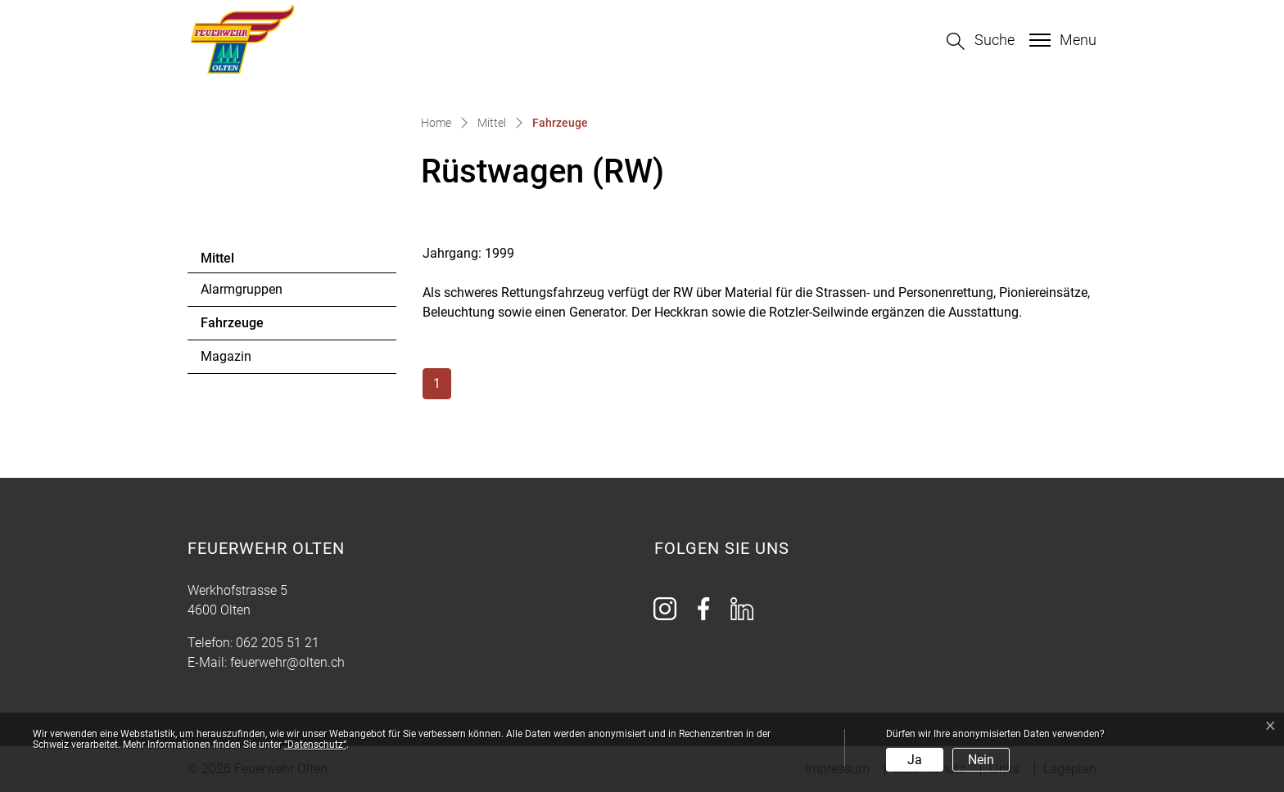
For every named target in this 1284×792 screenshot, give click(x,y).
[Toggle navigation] (1060, 40)
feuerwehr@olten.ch (287, 662)
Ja (914, 759)
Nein (981, 759)
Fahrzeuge (245, 327)
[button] (980, 41)
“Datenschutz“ (315, 744)
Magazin (226, 356)
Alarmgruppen (242, 289)
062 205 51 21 (277, 642)
